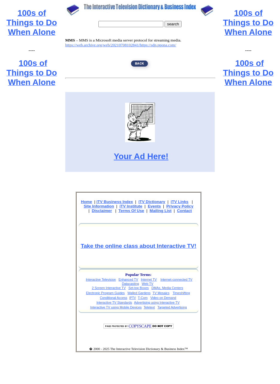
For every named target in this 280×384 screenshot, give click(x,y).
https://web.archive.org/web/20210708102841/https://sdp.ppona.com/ (120, 45)
